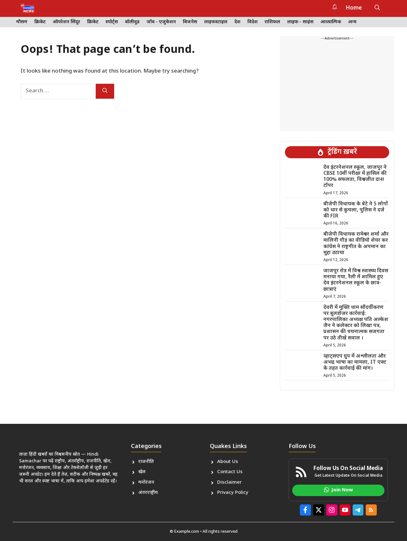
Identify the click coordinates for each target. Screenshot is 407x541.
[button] (377, 8)
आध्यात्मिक (331, 22)
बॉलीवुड (132, 22)
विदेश (252, 22)
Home (354, 8)
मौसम (21, 22)
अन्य (352, 22)
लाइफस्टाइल (215, 22)
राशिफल (272, 22)
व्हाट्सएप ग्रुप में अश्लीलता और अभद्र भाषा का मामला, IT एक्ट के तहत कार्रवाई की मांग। (354, 362)
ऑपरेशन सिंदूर (66, 22)
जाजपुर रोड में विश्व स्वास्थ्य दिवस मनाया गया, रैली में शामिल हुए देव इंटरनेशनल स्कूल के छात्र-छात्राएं (355, 280)
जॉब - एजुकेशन (161, 22)
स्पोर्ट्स (112, 22)
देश (237, 22)
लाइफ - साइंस (300, 22)
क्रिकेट (40, 22)
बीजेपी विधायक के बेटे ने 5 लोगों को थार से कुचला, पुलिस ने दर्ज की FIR (355, 210)
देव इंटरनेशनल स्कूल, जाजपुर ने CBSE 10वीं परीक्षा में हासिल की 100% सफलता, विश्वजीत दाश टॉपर (355, 176)
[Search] (105, 91)
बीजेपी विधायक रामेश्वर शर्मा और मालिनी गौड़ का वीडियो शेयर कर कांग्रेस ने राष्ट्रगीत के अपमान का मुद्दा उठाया (356, 243)
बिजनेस (190, 22)
